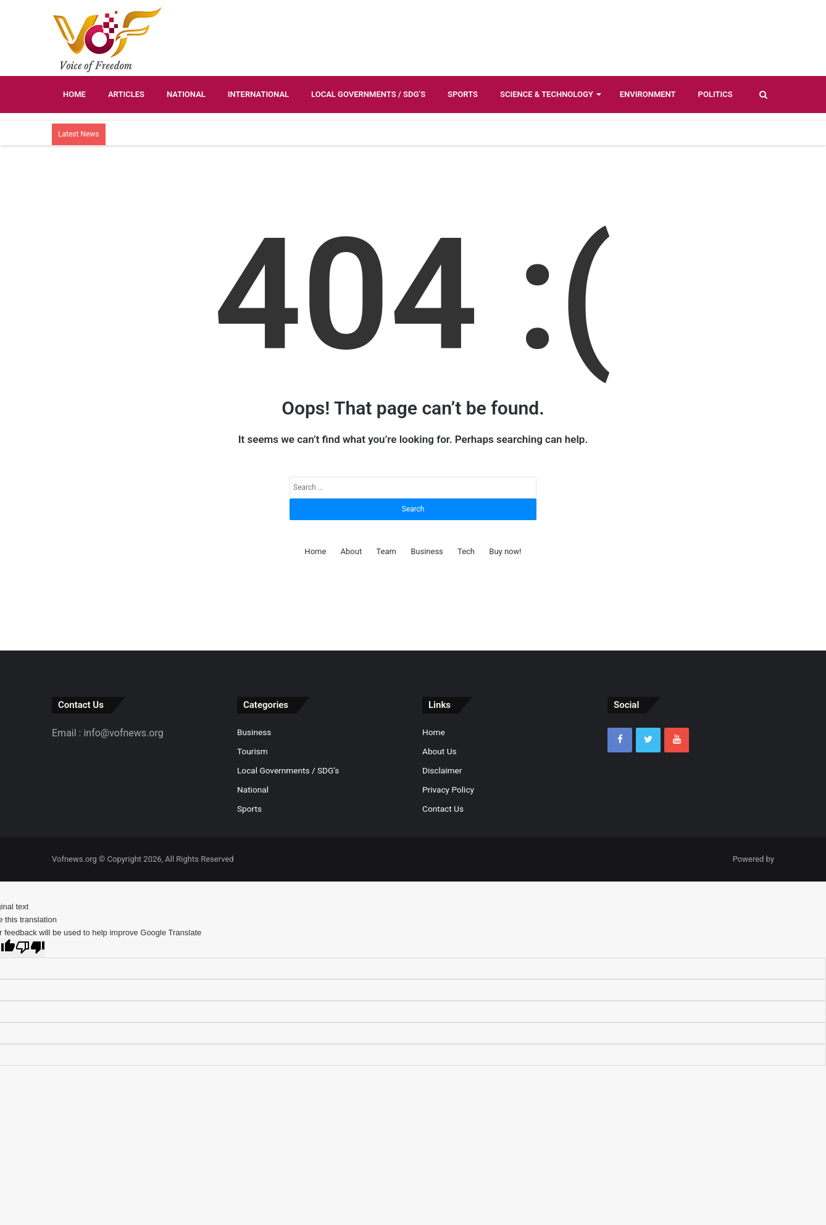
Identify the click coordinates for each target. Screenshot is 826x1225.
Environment (648, 94)
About (351, 551)
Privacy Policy (448, 789)
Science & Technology (546, 94)
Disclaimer (442, 770)
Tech (466, 551)
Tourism (252, 751)
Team (386, 551)
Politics (715, 94)
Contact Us (443, 809)
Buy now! (505, 551)
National (186, 94)
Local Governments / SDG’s (368, 94)
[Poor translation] (30, 948)
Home (74, 94)
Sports (463, 94)
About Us (439, 751)
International (258, 94)
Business (427, 551)
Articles (126, 94)
